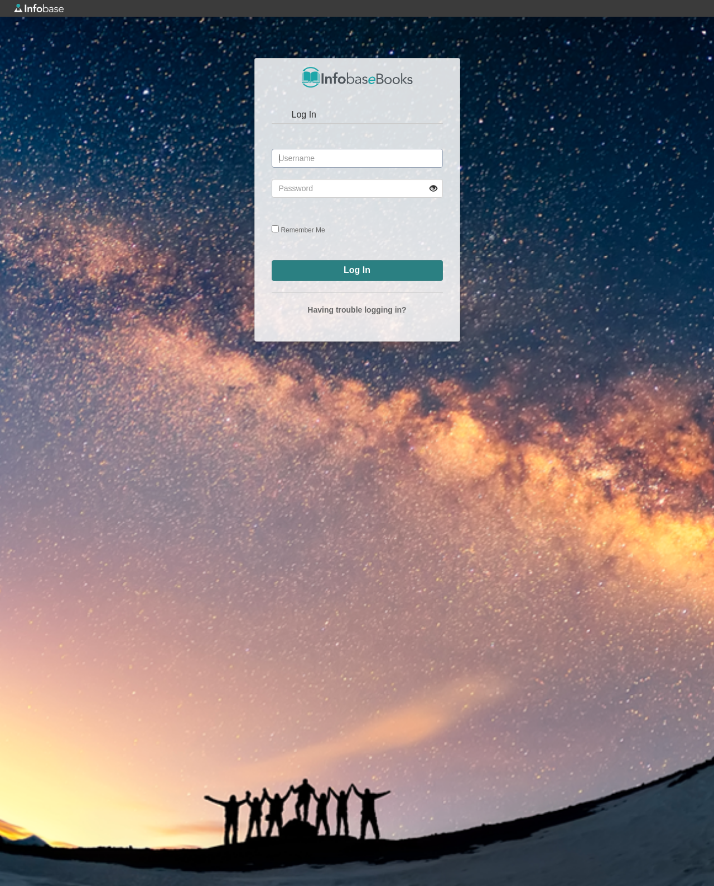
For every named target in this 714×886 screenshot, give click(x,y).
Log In (304, 114)
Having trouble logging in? (356, 309)
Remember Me (303, 230)
